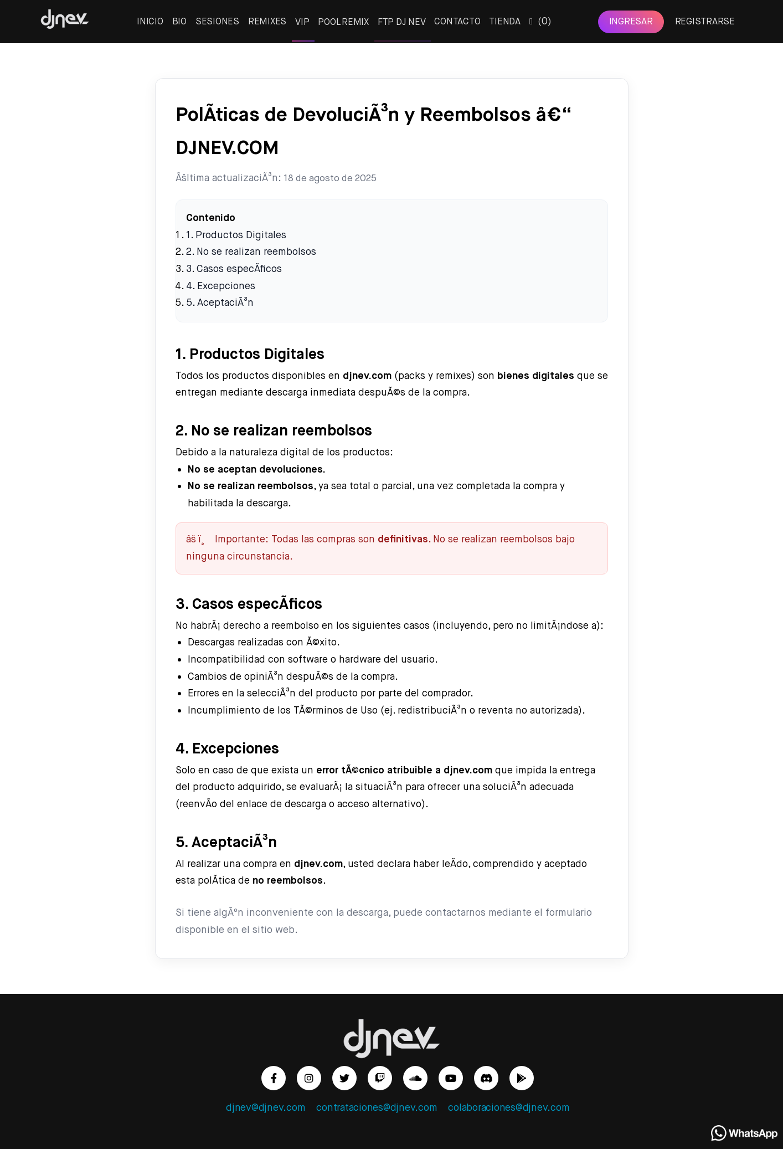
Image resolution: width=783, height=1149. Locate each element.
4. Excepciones (220, 286)
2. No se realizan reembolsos (251, 252)
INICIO (150, 22)
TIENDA (505, 22)
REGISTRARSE (705, 22)
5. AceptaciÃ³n (220, 303)
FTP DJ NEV (402, 22)
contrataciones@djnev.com (376, 1108)
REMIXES (267, 22)
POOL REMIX (343, 22)
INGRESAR (631, 22)
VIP (302, 22)
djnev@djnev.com (265, 1108)
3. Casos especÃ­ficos (234, 269)
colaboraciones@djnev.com (508, 1108)
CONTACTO (457, 22)
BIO (179, 22)
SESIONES (217, 22)
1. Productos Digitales (236, 235)
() (540, 21)
